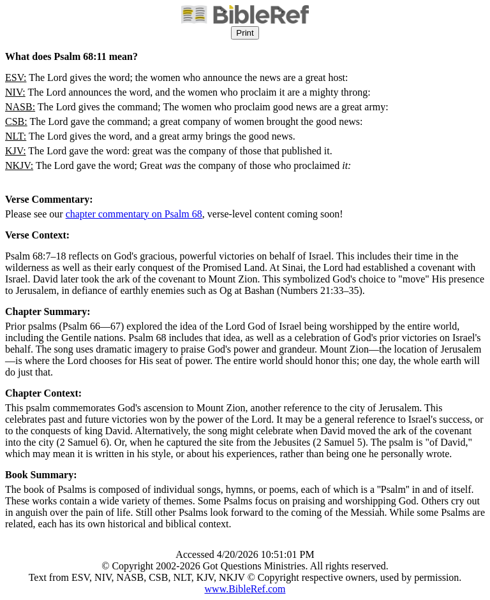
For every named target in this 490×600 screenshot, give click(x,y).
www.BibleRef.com (245, 588)
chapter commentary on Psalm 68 (134, 214)
